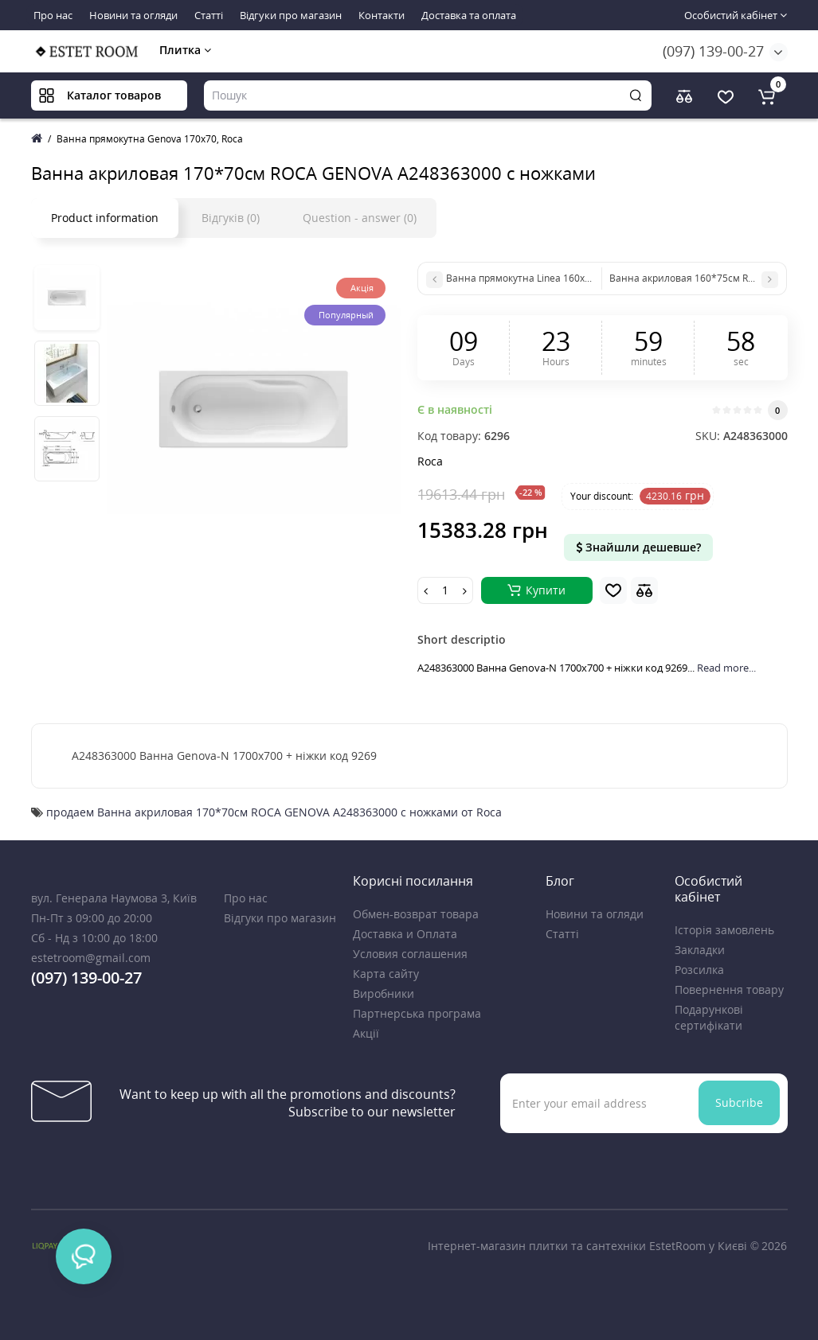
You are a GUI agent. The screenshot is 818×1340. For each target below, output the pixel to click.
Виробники (383, 993)
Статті (208, 15)
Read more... (726, 667)
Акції (366, 1033)
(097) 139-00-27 (713, 50)
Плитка (185, 49)
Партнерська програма (417, 1013)
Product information (105, 217)
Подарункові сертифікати (709, 1017)
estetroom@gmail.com (91, 957)
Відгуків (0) (231, 217)
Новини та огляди (133, 15)
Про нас (52, 15)
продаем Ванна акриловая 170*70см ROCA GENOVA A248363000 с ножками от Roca (274, 812)
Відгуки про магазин (291, 15)
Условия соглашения (410, 953)
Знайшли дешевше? (638, 547)
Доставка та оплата (468, 15)
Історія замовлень (724, 929)
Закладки (700, 949)
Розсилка (699, 969)
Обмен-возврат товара (416, 913)
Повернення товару (729, 989)
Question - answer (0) (360, 217)
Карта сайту (386, 973)
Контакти (381, 15)
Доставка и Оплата (405, 933)
